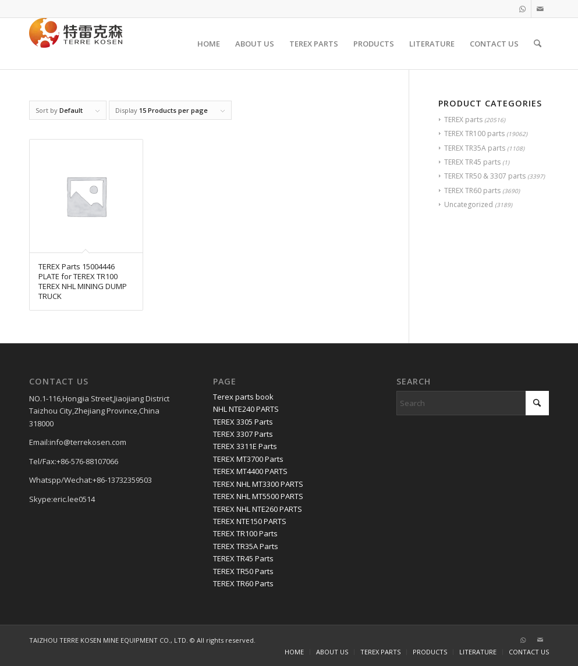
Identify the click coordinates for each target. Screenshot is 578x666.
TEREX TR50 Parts (243, 571)
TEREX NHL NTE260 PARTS (257, 509)
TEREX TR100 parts (474, 133)
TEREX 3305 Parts (243, 421)
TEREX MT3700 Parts (248, 459)
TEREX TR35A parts (474, 148)
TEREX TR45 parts (472, 162)
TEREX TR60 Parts (243, 583)
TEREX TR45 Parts (243, 558)
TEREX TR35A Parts (245, 546)
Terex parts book (243, 396)
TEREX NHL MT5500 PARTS (258, 496)
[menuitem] (209, 43)
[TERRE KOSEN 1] (75, 43)
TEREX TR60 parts (472, 190)
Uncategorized (468, 204)
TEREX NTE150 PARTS (249, 521)
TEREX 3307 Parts (243, 434)
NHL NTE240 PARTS (246, 409)
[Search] (537, 43)
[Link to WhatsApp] (522, 8)
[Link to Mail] (540, 8)
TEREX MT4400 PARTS (250, 471)
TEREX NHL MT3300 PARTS (258, 484)
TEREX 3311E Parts (245, 446)
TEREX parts (463, 119)
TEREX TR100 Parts (245, 533)
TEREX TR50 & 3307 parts (485, 176)
